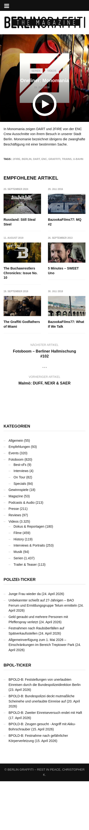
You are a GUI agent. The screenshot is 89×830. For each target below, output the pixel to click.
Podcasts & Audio (22, 551)
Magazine (16, 545)
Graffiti (54, 159)
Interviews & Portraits (29, 594)
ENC (44, 159)
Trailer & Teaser (25, 613)
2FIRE (16, 159)
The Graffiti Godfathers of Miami (66, 324)
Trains (67, 159)
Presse (14, 558)
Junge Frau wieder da (25, 643)
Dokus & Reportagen (29, 575)
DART (36, 159)
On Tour (19, 526)
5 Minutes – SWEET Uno (19, 324)
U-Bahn (78, 159)
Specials (20, 532)
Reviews (15, 564)
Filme (18, 582)
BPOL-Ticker (17, 714)
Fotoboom (16, 508)
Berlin (27, 159)
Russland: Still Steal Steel (20, 222)
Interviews (21, 520)
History (19, 588)
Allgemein (16, 489)
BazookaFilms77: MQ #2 (65, 222)
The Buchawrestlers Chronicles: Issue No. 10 (20, 273)
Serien (35, 71)
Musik (18, 601)
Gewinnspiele (18, 539)
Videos (51, 71)
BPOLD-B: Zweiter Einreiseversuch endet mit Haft (45, 762)
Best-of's (20, 513)
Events (14, 502)
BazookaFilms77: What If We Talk (22, 373)
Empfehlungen (19, 496)
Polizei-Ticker (20, 628)
